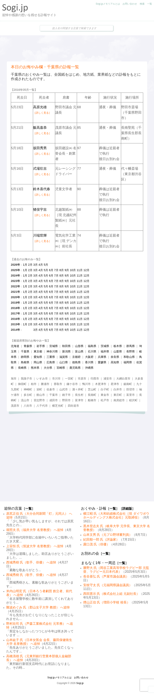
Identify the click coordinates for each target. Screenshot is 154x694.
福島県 (92, 346)
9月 (67, 270)
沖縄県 (89, 367)
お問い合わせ (130, 3)
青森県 (28, 346)
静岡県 (25, 356)
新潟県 (66, 351)
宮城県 (53, 346)
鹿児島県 (75, 367)
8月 (61, 270)
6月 (51, 270)
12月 (86, 270)
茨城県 (105, 346)
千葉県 (25, 351)
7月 (56, 270)
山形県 (79, 346)
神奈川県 (52, 351)
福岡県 (128, 362)
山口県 (63, 362)
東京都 (38, 351)
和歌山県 (129, 356)
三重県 (51, 356)
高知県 (115, 362)
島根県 (25, 362)
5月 (46, 264)
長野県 (130, 351)
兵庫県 (102, 356)
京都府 (76, 356)
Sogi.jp (80, 683)
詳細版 (127, 508)
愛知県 (38, 356)
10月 (73, 270)
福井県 (105, 351)
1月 (25, 264)
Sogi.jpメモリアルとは (108, 3)
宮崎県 (61, 367)
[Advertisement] (77, 48)
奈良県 (115, 356)
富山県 (79, 351)
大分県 (48, 367)
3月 (35, 264)
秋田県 (66, 346)
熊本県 (35, 367)
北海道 (15, 346)
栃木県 (117, 346)
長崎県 (22, 367)
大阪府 (89, 356)
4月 (40, 264)
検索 (142, 3)
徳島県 (76, 362)
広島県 (51, 362)
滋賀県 (63, 356)
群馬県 (130, 346)
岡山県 (38, 362)
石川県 (92, 351)
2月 (30, 264)
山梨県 (117, 351)
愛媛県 (102, 362)
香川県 (89, 362)
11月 (80, 270)
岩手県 (40, 346)
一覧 (149, 3)
